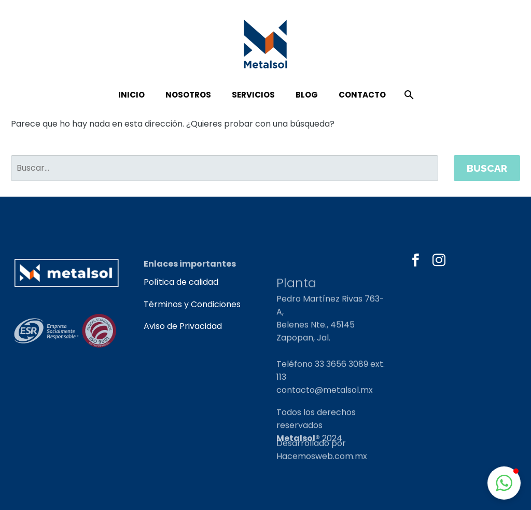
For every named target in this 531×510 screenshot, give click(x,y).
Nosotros (188, 94)
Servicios (253, 94)
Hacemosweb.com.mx (321, 461)
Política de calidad (181, 282)
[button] (504, 483)
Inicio (131, 94)
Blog (307, 94)
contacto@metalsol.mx (324, 405)
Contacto (362, 94)
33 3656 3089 (341, 379)
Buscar (487, 168)
